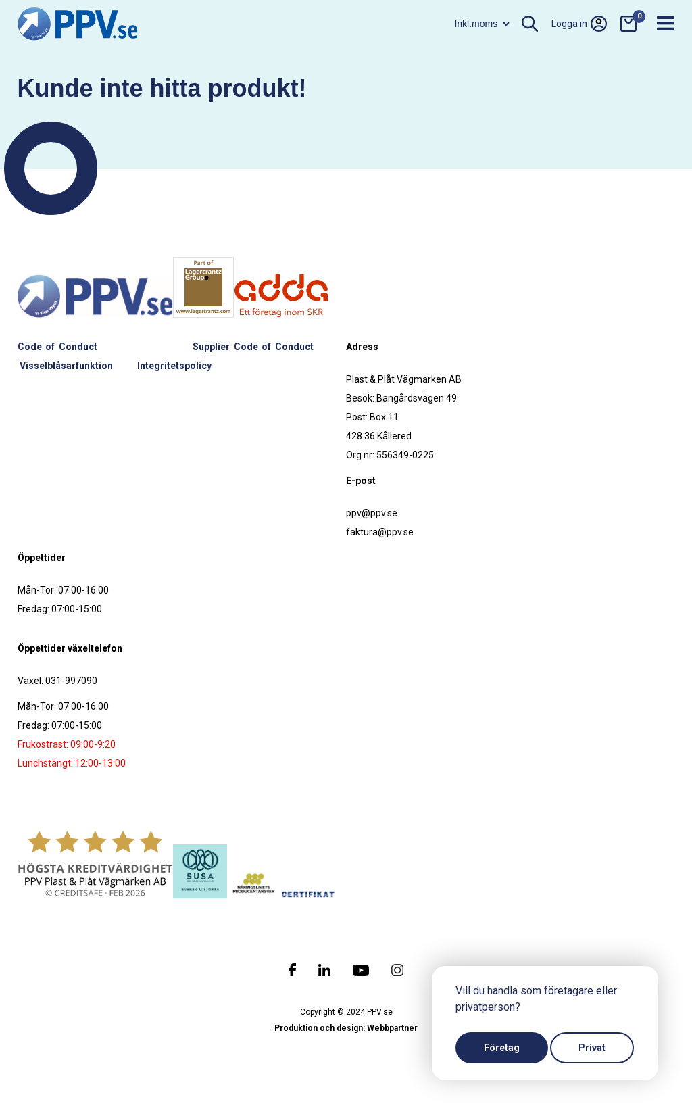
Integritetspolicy (174, 365)
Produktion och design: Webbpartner (346, 1028)
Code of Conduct (57, 346)
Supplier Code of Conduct (253, 346)
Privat (592, 1047)
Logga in (579, 24)
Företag (502, 1047)
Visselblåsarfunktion (66, 365)
